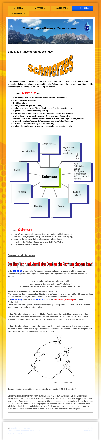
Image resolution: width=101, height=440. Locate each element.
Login (90, 428)
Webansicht (88, 431)
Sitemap (27, 428)
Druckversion (15, 428)
